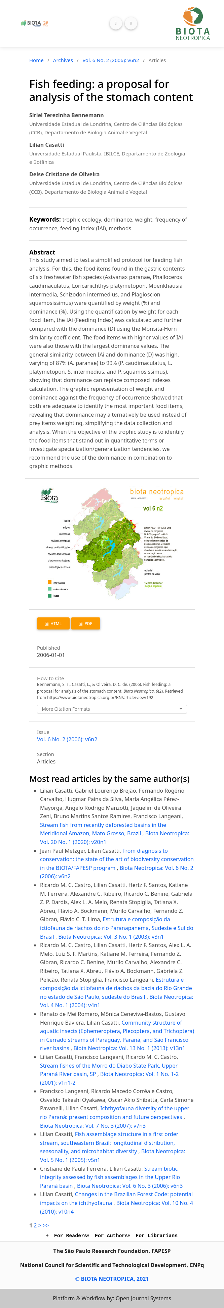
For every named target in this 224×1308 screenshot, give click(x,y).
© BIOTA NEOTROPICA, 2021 (112, 1278)
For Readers (70, 1236)
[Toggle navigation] (131, 23)
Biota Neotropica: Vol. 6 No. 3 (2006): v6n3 (130, 1185)
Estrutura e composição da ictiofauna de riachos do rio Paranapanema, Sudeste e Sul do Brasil (116, 928)
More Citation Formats (66, 709)
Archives (63, 60)
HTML (55, 623)
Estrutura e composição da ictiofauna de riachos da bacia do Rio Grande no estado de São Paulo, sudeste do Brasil (116, 988)
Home (36, 60)
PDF (87, 623)
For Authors (111, 1236)
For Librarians (157, 1236)
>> (46, 1225)
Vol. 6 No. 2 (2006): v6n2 (110, 60)
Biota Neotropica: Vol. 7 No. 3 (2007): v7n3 (93, 1125)
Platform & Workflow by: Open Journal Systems (112, 1298)
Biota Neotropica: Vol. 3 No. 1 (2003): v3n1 (111, 936)
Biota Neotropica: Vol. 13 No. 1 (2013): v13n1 (129, 1048)
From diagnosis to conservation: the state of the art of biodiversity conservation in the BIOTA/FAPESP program (117, 859)
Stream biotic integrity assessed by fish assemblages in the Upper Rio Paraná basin (110, 1177)
